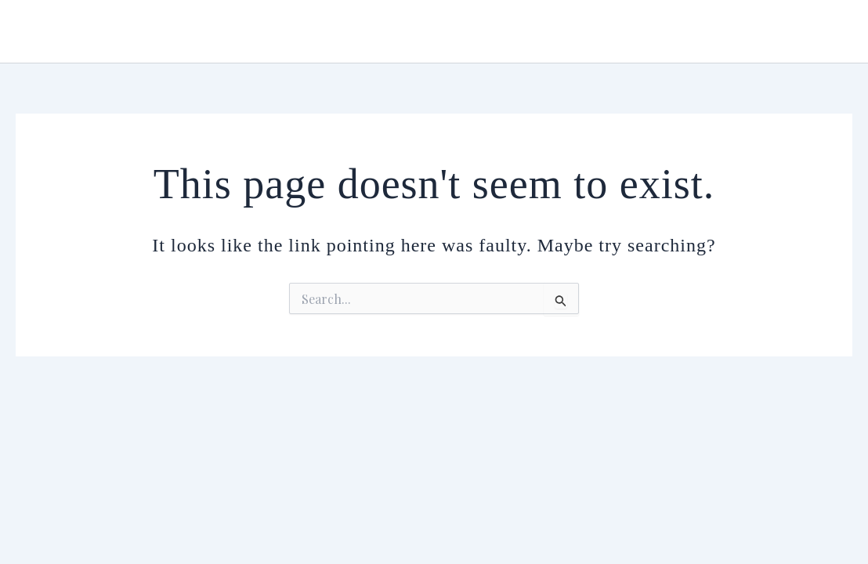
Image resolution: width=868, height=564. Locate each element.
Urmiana (65, 31)
